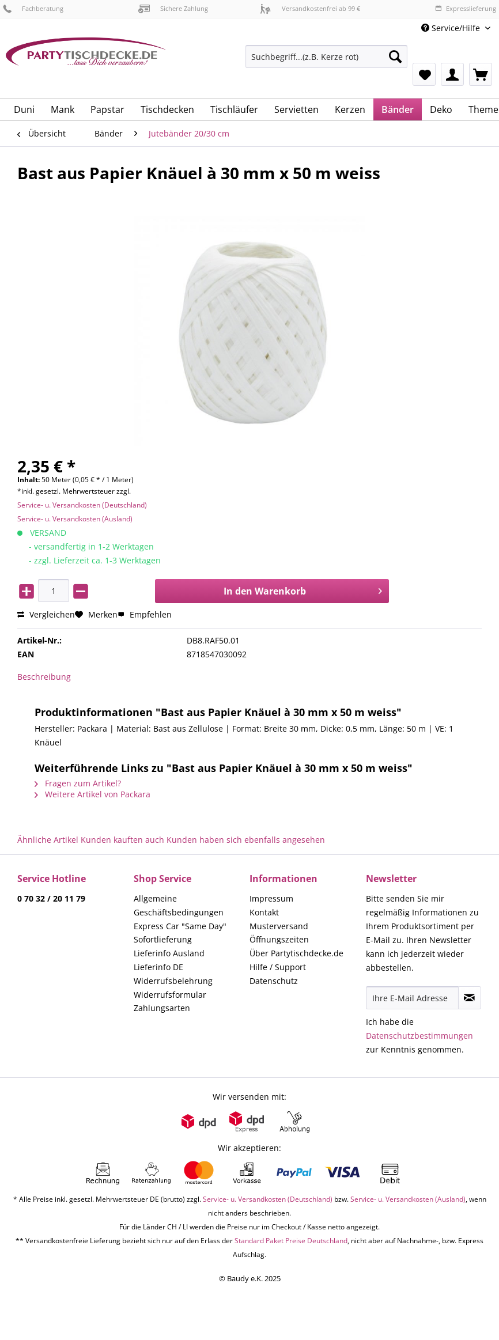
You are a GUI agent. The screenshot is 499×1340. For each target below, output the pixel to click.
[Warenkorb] (480, 74)
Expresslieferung (465, 8)
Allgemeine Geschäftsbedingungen (179, 905)
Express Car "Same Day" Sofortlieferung (180, 933)
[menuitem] (326, 62)
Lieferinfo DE (158, 967)
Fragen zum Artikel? (78, 783)
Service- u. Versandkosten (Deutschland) (82, 505)
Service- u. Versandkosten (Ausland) (75, 519)
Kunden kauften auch (122, 839)
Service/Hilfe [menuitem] (451, 27)
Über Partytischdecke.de (296, 953)
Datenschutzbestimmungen (419, 1035)
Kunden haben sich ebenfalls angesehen (246, 839)
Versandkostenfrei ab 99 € (310, 8)
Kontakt (264, 912)
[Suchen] (395, 56)
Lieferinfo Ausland (169, 953)
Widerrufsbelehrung (173, 980)
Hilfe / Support (278, 967)
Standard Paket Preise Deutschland (291, 1241)
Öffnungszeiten (279, 939)
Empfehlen (145, 614)
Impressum (271, 898)
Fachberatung (33, 8)
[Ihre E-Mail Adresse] (412, 997)
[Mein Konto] (452, 74)
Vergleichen (46, 614)
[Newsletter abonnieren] (469, 997)
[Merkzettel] (424, 74)
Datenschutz (274, 980)
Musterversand (279, 926)
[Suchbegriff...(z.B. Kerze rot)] (326, 56)
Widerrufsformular (170, 994)
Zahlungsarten (162, 1007)
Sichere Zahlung (173, 8)
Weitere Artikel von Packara (92, 794)
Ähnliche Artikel (47, 839)
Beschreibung (44, 676)
